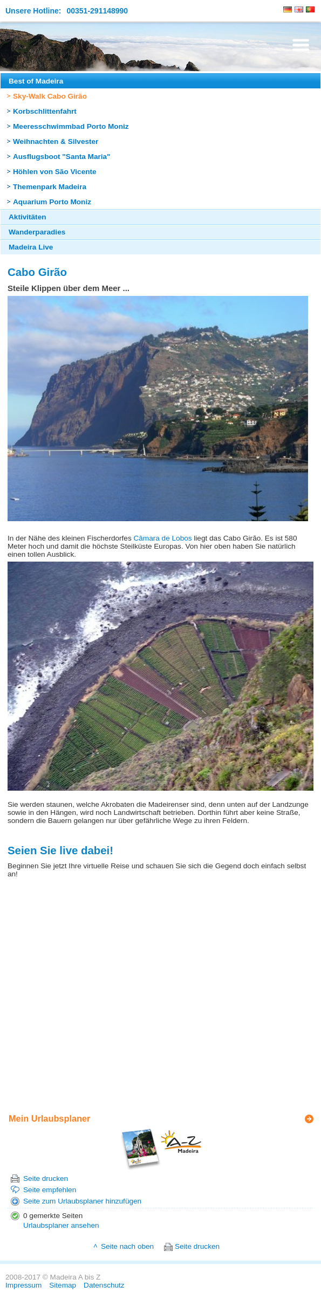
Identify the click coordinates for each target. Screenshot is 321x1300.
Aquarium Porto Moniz (52, 202)
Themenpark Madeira (49, 187)
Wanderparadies (37, 232)
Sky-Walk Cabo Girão (50, 96)
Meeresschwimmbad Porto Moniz (71, 126)
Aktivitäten (27, 217)
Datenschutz (104, 1285)
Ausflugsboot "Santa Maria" (62, 157)
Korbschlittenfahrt (45, 111)
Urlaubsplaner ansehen (61, 1225)
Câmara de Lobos (162, 538)
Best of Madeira (36, 81)
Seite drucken (45, 1178)
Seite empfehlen (49, 1190)
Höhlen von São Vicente (55, 172)
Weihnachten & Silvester (55, 141)
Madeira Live (31, 247)
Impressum (23, 1285)
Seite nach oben (127, 1246)
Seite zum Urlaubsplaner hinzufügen (82, 1201)
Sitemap (62, 1285)
